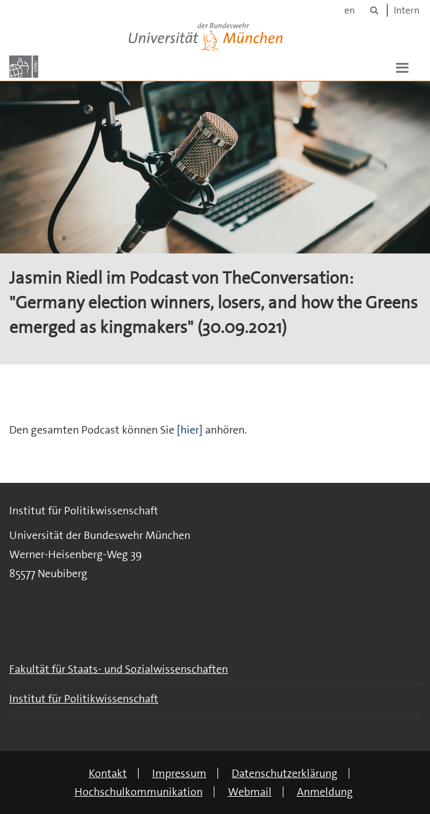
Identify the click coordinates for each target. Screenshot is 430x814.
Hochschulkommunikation (139, 791)
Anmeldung (325, 791)
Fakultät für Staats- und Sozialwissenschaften (118, 669)
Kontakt (108, 773)
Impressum (179, 773)
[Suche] (374, 10)
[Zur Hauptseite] (23, 67)
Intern (407, 10)
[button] (402, 66)
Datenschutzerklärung (285, 773)
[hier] (191, 429)
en (349, 10)
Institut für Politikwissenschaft (83, 698)
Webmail (250, 791)
